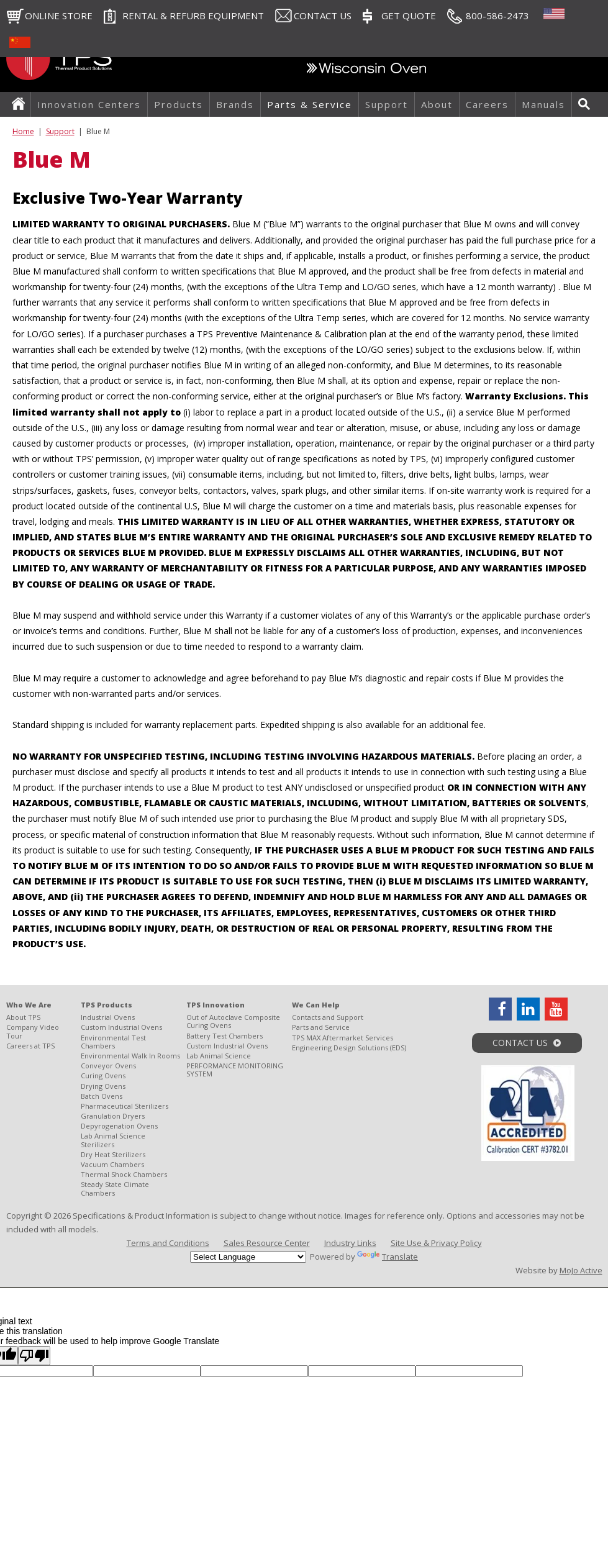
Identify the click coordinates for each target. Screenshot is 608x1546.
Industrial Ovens (108, 1017)
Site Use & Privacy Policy (436, 1242)
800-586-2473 (497, 15)
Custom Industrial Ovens (121, 1027)
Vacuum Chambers (112, 1164)
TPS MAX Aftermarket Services (342, 1037)
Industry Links (350, 1242)
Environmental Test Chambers (113, 1041)
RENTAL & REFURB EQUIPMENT (193, 15)
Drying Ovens (103, 1086)
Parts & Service (309, 104)
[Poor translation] (34, 1355)
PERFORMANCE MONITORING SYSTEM (234, 1069)
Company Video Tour (32, 1031)
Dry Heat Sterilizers (113, 1154)
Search (587, 104)
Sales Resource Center (267, 1242)
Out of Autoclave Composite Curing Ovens (233, 1021)
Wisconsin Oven (366, 71)
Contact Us (323, 15)
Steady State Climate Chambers (115, 1188)
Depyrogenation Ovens (119, 1125)
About (437, 104)
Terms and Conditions (168, 1242)
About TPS (23, 1017)
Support (386, 104)
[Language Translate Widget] (248, 1257)
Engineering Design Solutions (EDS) (349, 1047)
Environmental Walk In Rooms (130, 1055)
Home (21, 104)
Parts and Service (321, 1027)
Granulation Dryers (113, 1116)
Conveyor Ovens (108, 1065)
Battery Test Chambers (224, 1035)
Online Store (59, 15)
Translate (387, 1256)
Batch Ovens (101, 1096)
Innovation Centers (89, 104)
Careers (487, 104)
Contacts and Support (327, 1017)
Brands (235, 104)
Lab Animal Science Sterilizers (113, 1139)
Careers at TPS (30, 1045)
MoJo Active (581, 1270)
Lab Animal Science (218, 1055)
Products (178, 104)
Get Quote (408, 15)
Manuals (543, 104)
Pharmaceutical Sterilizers (124, 1106)
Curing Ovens (103, 1075)
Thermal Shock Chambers (124, 1174)
